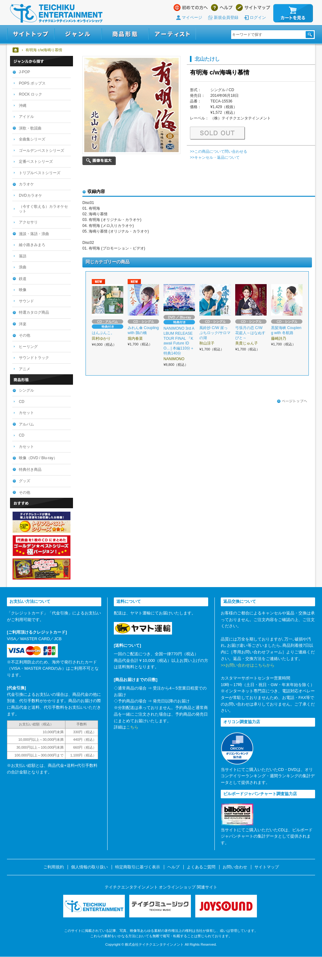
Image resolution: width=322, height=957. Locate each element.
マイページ (192, 17)
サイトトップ (30, 34)
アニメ (24, 369)
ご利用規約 (53, 867)
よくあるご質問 (201, 867)
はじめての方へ (191, 7)
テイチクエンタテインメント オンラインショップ (56, 13)
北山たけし (207, 59)
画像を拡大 (99, 161)
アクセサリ (28, 222)
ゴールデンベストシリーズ (41, 150)
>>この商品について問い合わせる (218, 151)
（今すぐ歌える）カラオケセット (43, 208)
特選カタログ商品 (34, 312)
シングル (26, 390)
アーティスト (172, 34)
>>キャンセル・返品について (215, 157)
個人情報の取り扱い (89, 867)
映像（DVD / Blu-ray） (38, 458)
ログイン (258, 17)
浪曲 (22, 267)
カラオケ (26, 184)
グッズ (24, 481)
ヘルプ (222, 7)
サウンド (26, 301)
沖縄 (22, 105)
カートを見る (293, 13)
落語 (22, 256)
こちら (132, 727)
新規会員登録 (226, 17)
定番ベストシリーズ (36, 161)
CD (21, 401)
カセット (26, 412)
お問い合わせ (235, 867)
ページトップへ (292, 401)
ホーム (16, 49)
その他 (24, 335)
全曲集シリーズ (32, 139)
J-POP (24, 72)
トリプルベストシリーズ (39, 173)
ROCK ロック (30, 94)
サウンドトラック (34, 357)
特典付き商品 (30, 469)
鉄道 (22, 279)
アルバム (26, 424)
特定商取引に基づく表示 (137, 867)
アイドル (26, 116)
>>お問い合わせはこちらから (248, 665)
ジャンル (78, 34)
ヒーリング (28, 346)
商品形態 (125, 34)
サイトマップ (253, 7)
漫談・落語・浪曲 (34, 234)
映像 (22, 290)
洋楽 (22, 324)
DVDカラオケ (30, 195)
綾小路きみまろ (32, 245)
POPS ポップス (32, 83)
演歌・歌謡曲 (30, 128)
